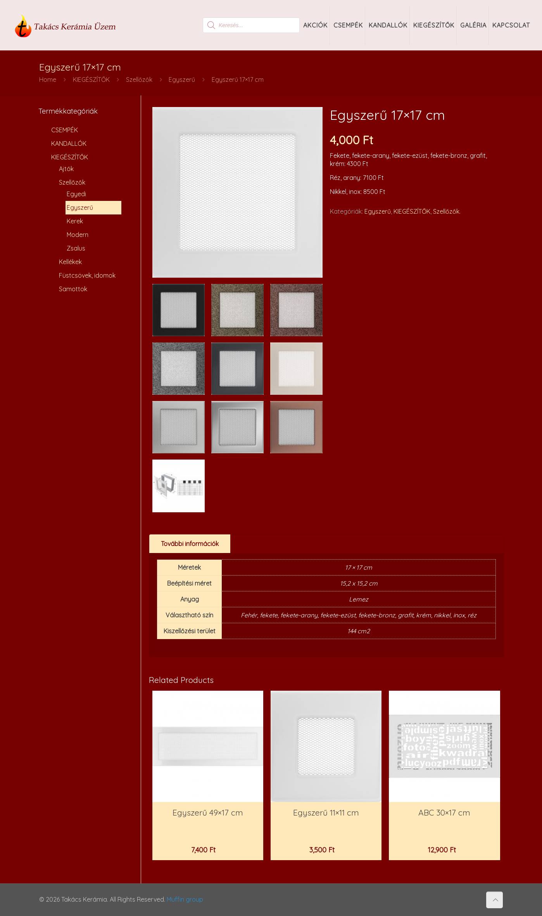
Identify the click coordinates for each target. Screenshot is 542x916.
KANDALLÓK (68, 143)
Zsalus (76, 248)
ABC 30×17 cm (444, 812)
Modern (77, 235)
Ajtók (66, 169)
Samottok (73, 289)
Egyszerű (182, 79)
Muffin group (185, 899)
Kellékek (70, 262)
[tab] (190, 543)
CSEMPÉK (64, 130)
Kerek (75, 221)
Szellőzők (139, 79)
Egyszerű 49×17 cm (208, 812)
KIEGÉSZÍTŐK (91, 79)
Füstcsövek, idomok (87, 275)
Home (47, 79)
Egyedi (76, 194)
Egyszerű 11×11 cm (326, 812)
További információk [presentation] (190, 544)
